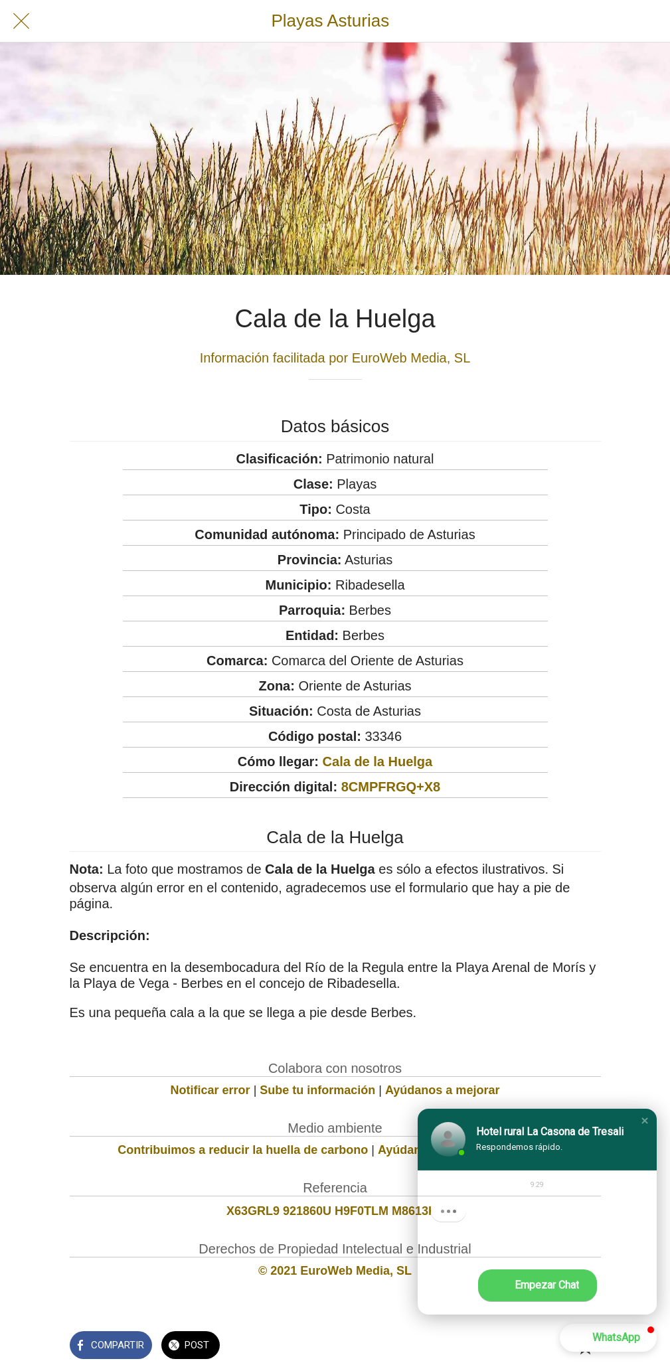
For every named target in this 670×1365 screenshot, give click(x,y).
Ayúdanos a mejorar (442, 1090)
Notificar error (210, 1090)
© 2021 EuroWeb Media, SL (335, 1270)
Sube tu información (317, 1090)
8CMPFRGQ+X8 (390, 786)
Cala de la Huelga (378, 761)
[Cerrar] (21, 21)
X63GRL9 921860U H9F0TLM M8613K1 (335, 1211)
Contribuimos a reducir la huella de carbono (243, 1150)
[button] (644, 1120)
